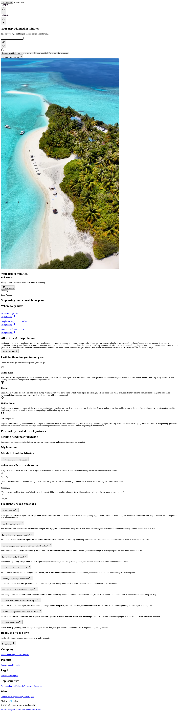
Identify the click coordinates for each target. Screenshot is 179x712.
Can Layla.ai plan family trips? (14, 556)
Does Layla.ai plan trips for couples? (17, 578)
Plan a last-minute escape (58, 53)
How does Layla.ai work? (12, 523)
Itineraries (16, 665)
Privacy (4, 676)
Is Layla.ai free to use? (12, 622)
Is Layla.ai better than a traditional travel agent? (21, 600)
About (8, 655)
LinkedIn (18, 710)
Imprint (15, 676)
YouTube (25, 710)
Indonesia (20, 686)
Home (3, 655)
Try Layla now (8, 643)
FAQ (23, 655)
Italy (7, 686)
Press (27, 655)
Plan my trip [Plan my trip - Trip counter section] (8, 288)
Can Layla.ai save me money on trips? (17, 534)
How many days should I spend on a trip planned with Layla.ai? (26, 545)
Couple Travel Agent (9, 697)
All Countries (36, 686)
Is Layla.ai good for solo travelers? (16, 567)
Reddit (39, 710)
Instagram (11, 710)
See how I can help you (12, 56)
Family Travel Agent (26, 697)
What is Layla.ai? (10, 510)
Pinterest (32, 710)
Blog (13, 655)
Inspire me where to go (25, 53)
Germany (27, 686)
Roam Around (6, 665)
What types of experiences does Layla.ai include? (21, 611)
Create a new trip (8, 53)
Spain (3, 686)
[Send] (3, 47)
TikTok (4, 710)
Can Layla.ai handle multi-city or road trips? (19, 589)
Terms (9, 676)
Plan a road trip (41, 53)
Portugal (12, 686)
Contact (18, 655)
